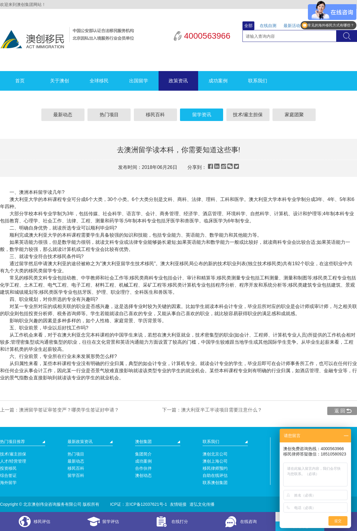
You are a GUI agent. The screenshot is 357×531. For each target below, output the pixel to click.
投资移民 (8, 468)
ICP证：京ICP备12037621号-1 (138, 504)
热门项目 (109, 114)
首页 (20, 80)
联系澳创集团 (215, 482)
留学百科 (76, 475)
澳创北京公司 (215, 454)
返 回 (339, 410)
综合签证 (8, 475)
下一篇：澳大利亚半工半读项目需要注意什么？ (212, 409)
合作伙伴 (143, 468)
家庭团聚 (294, 114)
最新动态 (62, 114)
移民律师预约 (215, 468)
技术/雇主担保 (248, 114)
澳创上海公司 (215, 461)
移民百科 (155, 114)
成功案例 (218, 80)
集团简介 (143, 454)
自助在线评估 (215, 475)
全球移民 (99, 80)
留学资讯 (201, 114)
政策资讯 (178, 80)
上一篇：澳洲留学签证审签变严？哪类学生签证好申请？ (59, 409)
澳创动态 (143, 475)
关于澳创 (59, 80)
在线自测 (268, 25)
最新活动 (292, 25)
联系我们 (257, 80)
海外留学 (8, 482)
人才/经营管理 (13, 461)
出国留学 (138, 80)
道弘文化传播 (202, 504)
